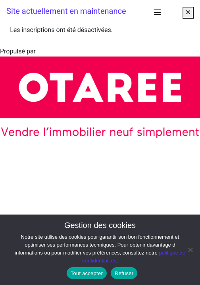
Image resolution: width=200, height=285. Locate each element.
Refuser (124, 273)
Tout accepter (87, 273)
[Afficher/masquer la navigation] (157, 13)
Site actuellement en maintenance (66, 11)
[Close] (188, 13)
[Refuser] (190, 250)
